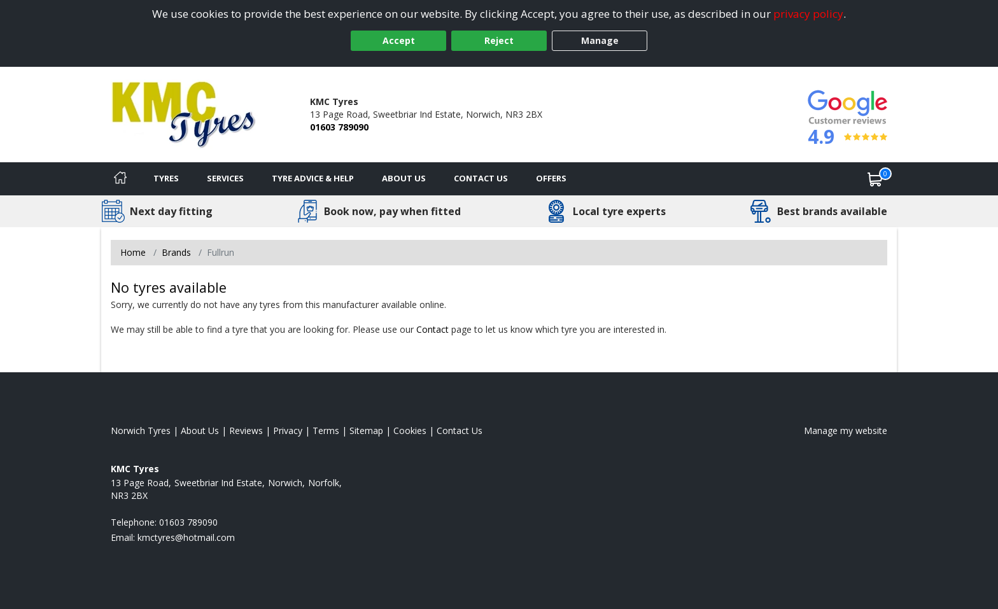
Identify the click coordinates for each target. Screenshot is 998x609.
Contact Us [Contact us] (481, 178)
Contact (432, 329)
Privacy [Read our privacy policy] (287, 430)
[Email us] (186, 537)
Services (225, 178)
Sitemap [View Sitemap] (366, 430)
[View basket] (875, 178)
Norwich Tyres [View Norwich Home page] (141, 430)
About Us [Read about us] (200, 430)
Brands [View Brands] (176, 252)
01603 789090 (339, 127)
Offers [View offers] (551, 178)
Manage (600, 40)
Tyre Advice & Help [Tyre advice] (313, 178)
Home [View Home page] (133, 252)
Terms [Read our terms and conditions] (326, 430)
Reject (499, 40)
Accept (399, 40)
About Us (404, 178)
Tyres (166, 178)
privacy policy (808, 13)
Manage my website (845, 430)
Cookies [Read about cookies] (409, 430)
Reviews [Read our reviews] (246, 430)
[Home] (120, 178)
